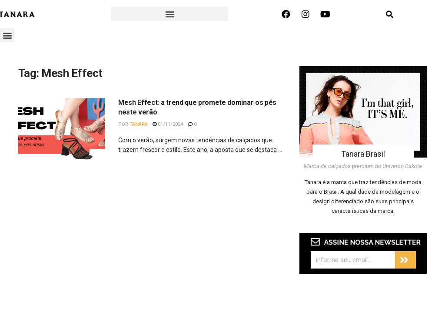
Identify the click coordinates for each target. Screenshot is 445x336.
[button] (169, 14)
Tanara (139, 124)
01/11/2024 (168, 124)
